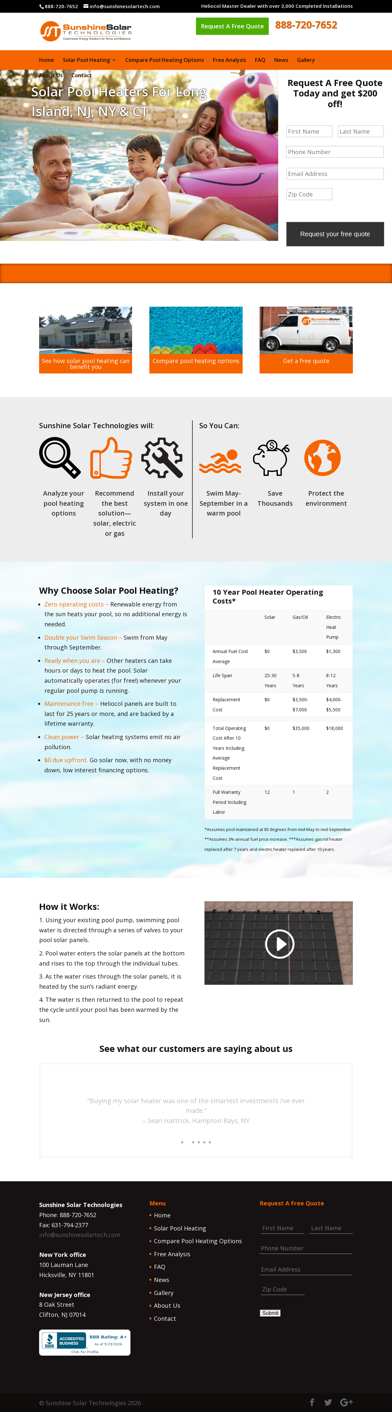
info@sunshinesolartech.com (79, 1234)
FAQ (260, 61)
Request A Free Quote (232, 26)
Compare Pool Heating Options (164, 61)
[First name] (309, 131)
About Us (51, 76)
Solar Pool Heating (86, 61)
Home (46, 61)
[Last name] (361, 131)
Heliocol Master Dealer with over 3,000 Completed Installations (277, 6)
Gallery (306, 61)
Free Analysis (229, 61)
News (281, 61)
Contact (81, 76)
